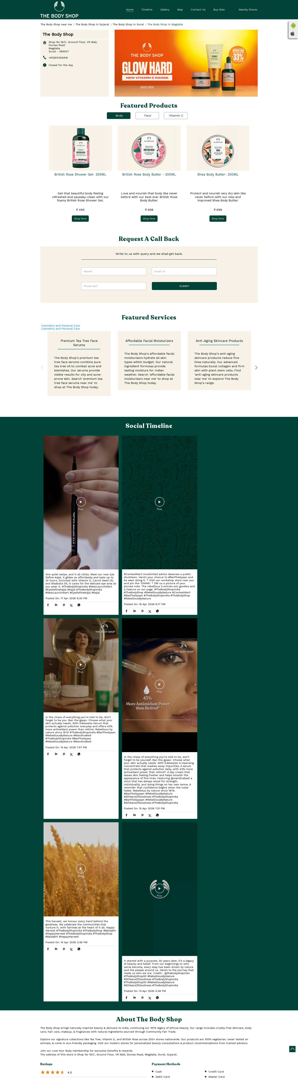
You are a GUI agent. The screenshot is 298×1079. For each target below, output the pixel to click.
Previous (42, 368)
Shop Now (80, 218)
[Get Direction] (71, 1073)
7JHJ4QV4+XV (49, 1070)
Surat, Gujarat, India (53, 1074)
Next (256, 368)
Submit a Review (55, 935)
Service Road (184, 916)
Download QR (96, 990)
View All (79, 935)
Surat (77, 1051)
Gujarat (79, 1045)
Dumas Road (162, 916)
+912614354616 (58, 57)
